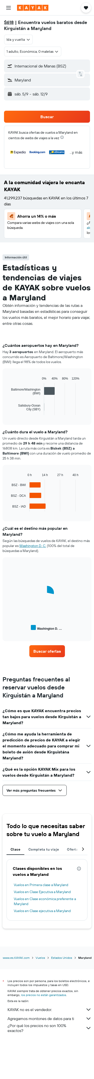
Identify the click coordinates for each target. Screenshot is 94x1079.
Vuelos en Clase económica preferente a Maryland (45, 901)
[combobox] (18, 39)
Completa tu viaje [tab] (43, 849)
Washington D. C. (32, 545)
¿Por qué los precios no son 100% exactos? (49, 1028)
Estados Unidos (61, 958)
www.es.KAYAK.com (16, 958)
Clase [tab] (15, 849)
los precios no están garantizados (43, 995)
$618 (9, 22)
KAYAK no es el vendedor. (49, 1010)
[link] (47, 651)
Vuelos (40, 958)
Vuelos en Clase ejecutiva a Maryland (42, 911)
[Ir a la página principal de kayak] (32, 8)
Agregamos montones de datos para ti (49, 1019)
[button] (8, 7)
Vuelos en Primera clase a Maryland (41, 885)
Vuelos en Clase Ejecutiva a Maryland (42, 892)
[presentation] (62, 137)
